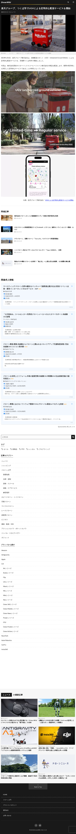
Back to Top (38, 787)
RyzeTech (4, 636)
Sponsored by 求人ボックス (66, 427)
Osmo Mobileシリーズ (11, 609)
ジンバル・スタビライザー (10, 533)
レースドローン (6, 510)
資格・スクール (8, 483)
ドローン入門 (6, 470)
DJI (2, 564)
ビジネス (4, 519)
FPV (4, 622)
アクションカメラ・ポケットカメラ (13, 528)
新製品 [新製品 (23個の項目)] (14, 449)
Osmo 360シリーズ (10, 604)
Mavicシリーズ (8, 586)
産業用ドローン (6, 515)
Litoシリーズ (7, 582)
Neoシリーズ (7, 600)
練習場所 (6, 492)
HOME (5, 794)
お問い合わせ (7, 815)
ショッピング (6, 465)
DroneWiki (37, 830)
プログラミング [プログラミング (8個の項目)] (44, 449)
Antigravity (5, 555)
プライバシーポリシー (10, 805)
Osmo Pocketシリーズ (11, 627)
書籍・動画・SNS (7, 524)
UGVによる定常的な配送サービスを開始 (59, 200)
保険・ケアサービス (10, 488)
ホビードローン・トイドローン (12, 497)
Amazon (4, 550)
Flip (4, 577)
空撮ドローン (6, 501)
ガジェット (5, 537)
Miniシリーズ (7, 595)
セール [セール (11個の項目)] (6, 449)
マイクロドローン (7, 506)
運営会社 (6, 810)
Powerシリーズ (8, 618)
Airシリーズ (7, 568)
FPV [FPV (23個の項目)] (22, 449)
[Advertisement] (38, 670)
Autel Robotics (6, 640)
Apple (3, 559)
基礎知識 (6, 474)
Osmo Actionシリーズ (10, 631)
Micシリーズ (7, 591)
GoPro (3, 645)
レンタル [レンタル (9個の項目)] (32, 449)
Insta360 (4, 649)
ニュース (13, 12)
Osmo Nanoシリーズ (10, 613)
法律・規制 (7, 479)
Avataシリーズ (8, 573)
